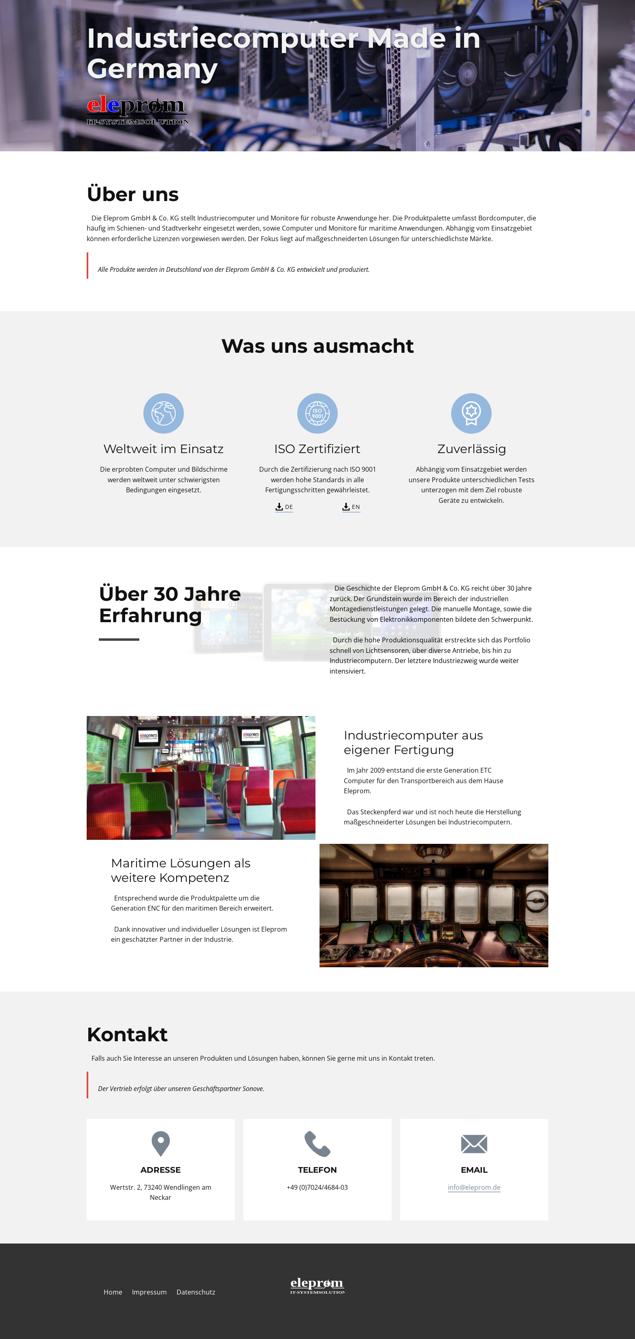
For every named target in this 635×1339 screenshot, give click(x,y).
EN (351, 506)
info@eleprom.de (474, 1187)
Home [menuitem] (113, 1292)
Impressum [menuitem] (149, 1292)
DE (284, 506)
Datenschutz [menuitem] (196, 1292)
